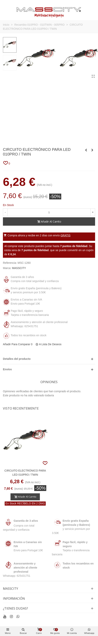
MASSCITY (19, 268)
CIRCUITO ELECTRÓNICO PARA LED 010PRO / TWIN (25, 472)
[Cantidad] (49, 212)
